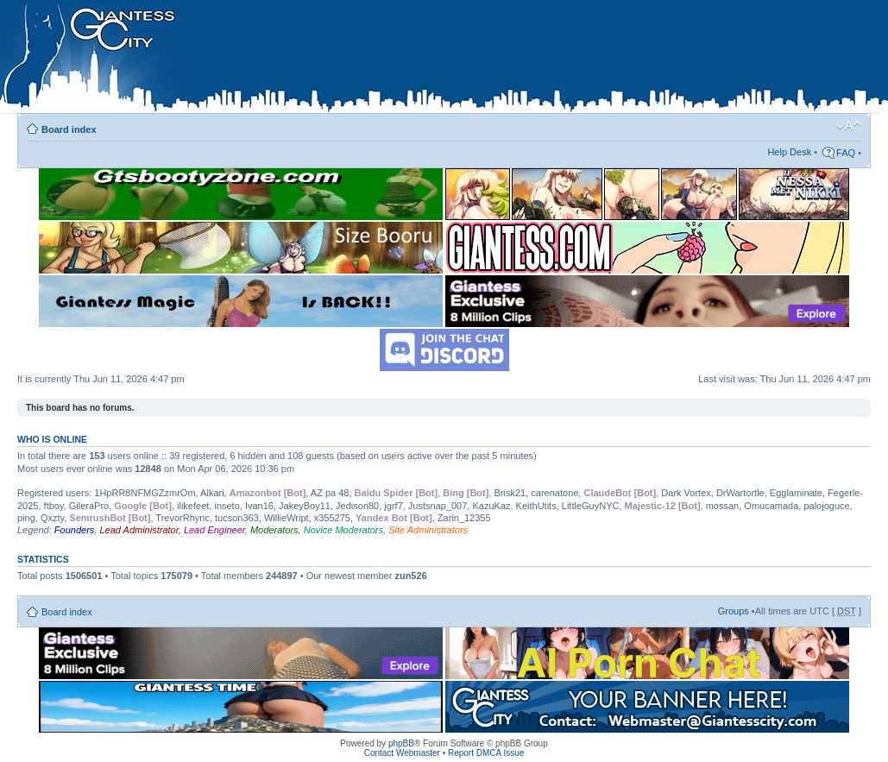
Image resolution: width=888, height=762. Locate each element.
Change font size (848, 126)
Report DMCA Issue (486, 753)
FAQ (845, 153)
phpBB (401, 743)
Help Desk (789, 152)
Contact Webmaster (402, 753)
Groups (733, 611)
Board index (69, 129)
